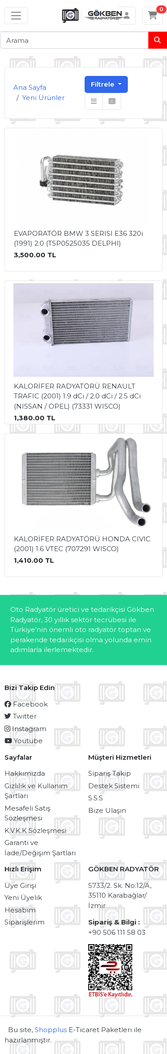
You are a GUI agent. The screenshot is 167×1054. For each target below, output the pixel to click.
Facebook (26, 704)
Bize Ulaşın (107, 810)
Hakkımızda (24, 773)
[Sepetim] (153, 16)
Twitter (20, 716)
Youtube (23, 740)
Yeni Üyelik (23, 897)
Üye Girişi (20, 885)
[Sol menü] (16, 15)
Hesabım (20, 910)
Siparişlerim (24, 922)
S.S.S (95, 798)
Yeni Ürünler (43, 97)
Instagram (25, 728)
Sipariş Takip (109, 773)
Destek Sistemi (113, 786)
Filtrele (103, 84)
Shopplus (51, 1029)
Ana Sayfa (29, 87)
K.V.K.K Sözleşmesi (35, 830)
